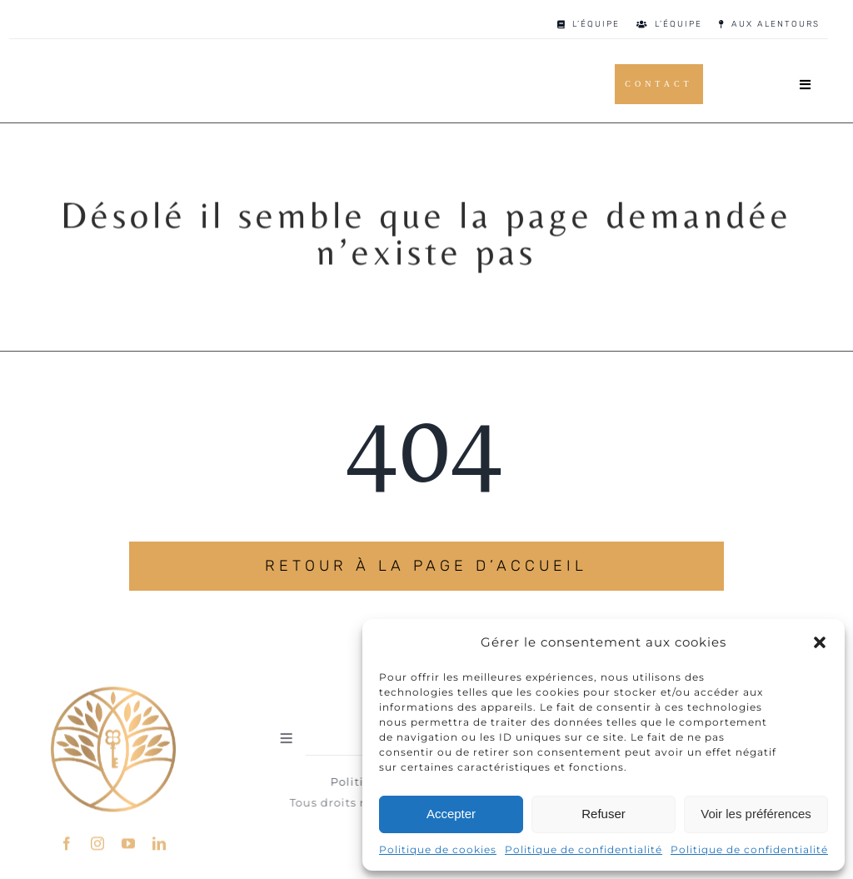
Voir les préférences (756, 814)
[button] (819, 642)
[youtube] (129, 840)
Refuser (603, 814)
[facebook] (67, 840)
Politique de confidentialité (583, 849)
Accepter (451, 814)
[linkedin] (159, 840)
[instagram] (98, 840)
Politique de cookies (437, 849)
